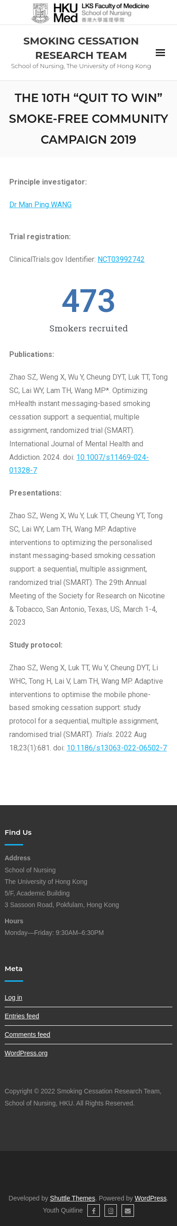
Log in (13, 997)
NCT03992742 (121, 259)
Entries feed (22, 1016)
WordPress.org (26, 1053)
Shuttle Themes (72, 1198)
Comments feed (27, 1034)
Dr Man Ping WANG (40, 204)
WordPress (151, 1198)
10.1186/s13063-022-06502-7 (117, 747)
